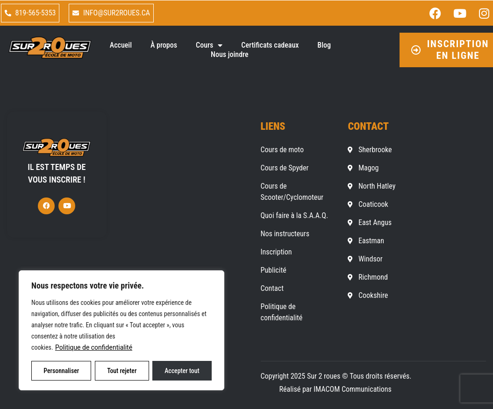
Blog (324, 45)
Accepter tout (182, 370)
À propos (163, 45)
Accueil (121, 45)
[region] (121, 330)
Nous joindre (230, 54)
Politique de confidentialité (93, 348)
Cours (209, 45)
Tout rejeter (122, 370)
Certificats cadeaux (270, 45)
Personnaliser (61, 370)
